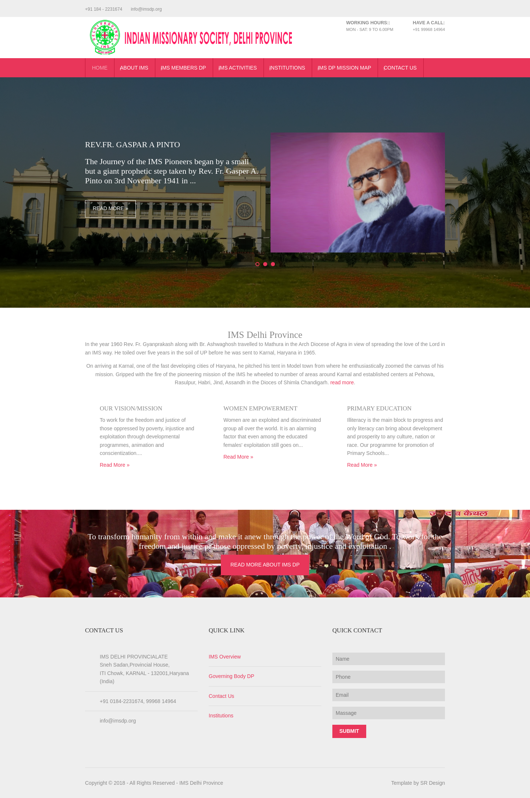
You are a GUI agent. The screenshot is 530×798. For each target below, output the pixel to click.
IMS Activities (238, 68)
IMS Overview (225, 657)
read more (342, 382)
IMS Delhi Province (201, 783)
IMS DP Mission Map (344, 68)
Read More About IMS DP (265, 565)
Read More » (110, 208)
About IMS (134, 68)
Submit (349, 731)
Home (99, 68)
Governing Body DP (231, 676)
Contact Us (400, 68)
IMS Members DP (183, 68)
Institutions (287, 68)
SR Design (432, 783)
